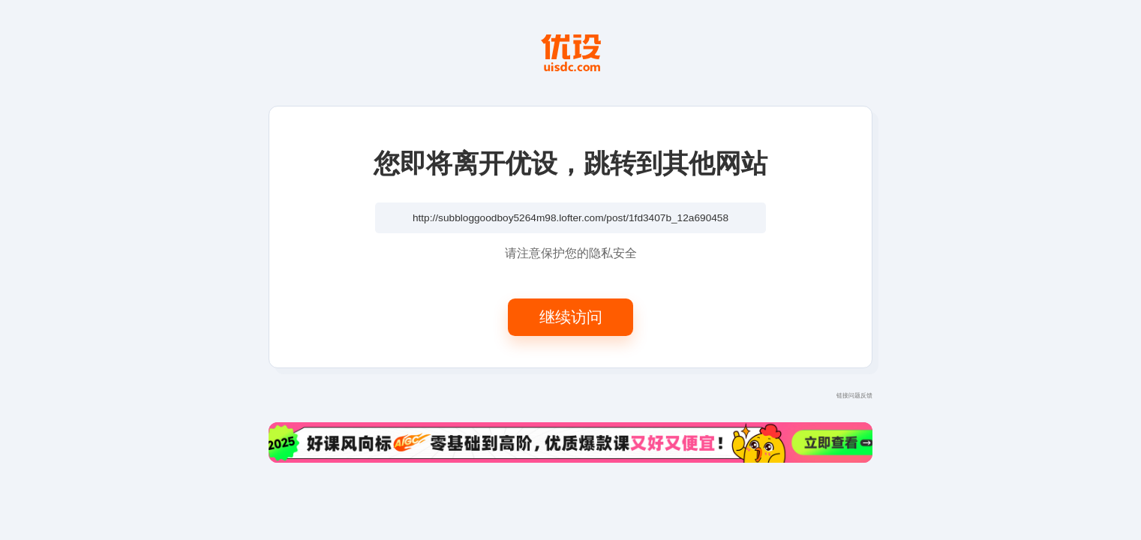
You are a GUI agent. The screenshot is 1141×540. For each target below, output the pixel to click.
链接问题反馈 (854, 395)
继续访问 (570, 316)
